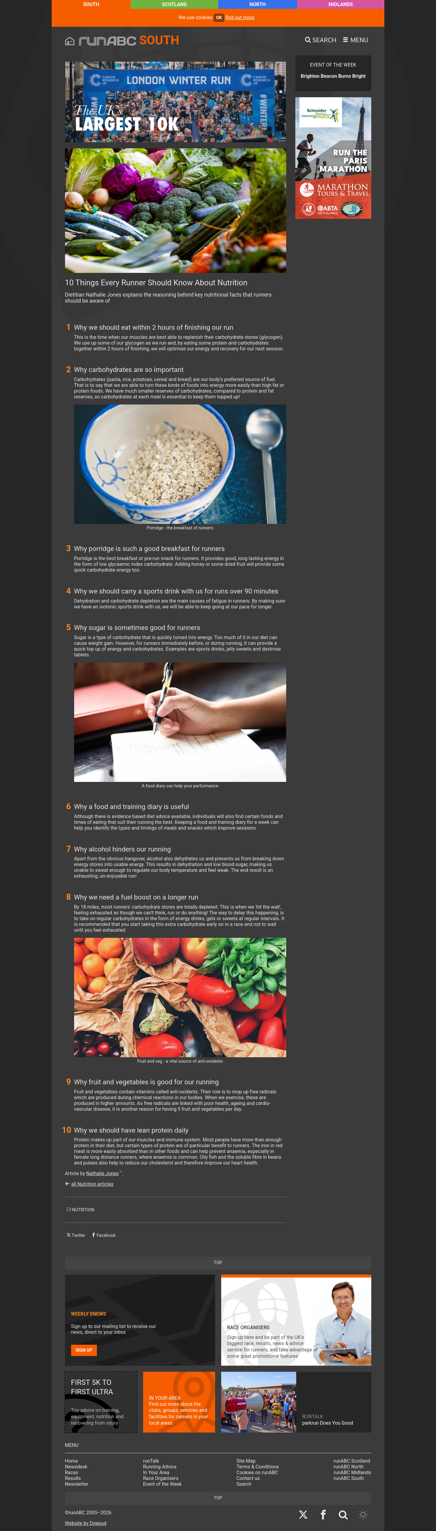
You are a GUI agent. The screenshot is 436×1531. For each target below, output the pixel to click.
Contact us (248, 1478)
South (91, 4)
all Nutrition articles (92, 1184)
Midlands (340, 4)
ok (219, 17)
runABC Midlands (352, 1472)
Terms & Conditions (257, 1467)
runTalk (151, 1461)
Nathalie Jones (102, 1173)
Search (243, 1484)
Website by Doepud (86, 1523)
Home (71, 1461)
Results (73, 1478)
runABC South (349, 1478)
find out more (239, 17)
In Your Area (156, 1472)
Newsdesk (76, 1467)
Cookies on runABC (257, 1472)
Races (71, 1472)
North (257, 4)
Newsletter (76, 1484)
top (218, 1262)
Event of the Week (162, 1484)
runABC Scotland (352, 1461)
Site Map (246, 1461)
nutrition (80, 1210)
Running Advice (160, 1467)
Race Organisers (161, 1478)
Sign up (84, 1350)
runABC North (348, 1467)
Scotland (174, 4)
